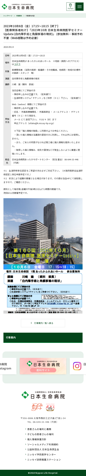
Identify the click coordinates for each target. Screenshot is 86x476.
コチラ (17, 64)
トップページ (7, 15)
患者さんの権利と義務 (39, 429)
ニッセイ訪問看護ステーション (44, 459)
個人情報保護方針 (37, 439)
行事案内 (19, 15)
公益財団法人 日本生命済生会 (43, 449)
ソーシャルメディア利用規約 (42, 444)
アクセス (70, 8)
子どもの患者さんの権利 (40, 434)
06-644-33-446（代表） (46, 421)
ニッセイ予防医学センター (41, 454)
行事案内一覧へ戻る (43, 323)
